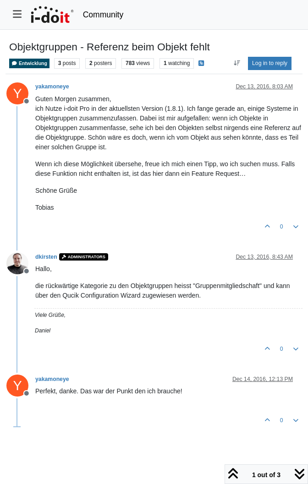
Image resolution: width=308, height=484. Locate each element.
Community (103, 14)
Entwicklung (29, 63)
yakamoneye (52, 86)
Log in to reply (269, 63)
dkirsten (46, 257)
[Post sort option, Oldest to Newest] (236, 63)
